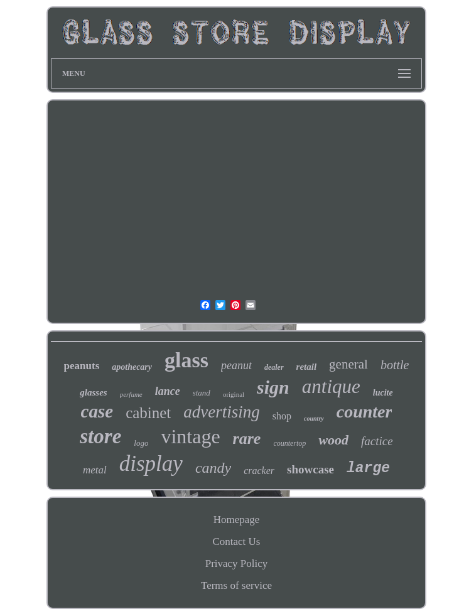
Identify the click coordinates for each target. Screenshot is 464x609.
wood (333, 440)
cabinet (148, 412)
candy (213, 468)
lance (167, 391)
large (368, 468)
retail (306, 367)
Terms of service (236, 585)
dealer (274, 367)
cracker (259, 470)
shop (281, 416)
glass (186, 360)
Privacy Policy (236, 563)
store (100, 436)
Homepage (236, 519)
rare (247, 438)
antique (331, 386)
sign (273, 387)
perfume (131, 394)
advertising (221, 411)
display (151, 463)
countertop (289, 443)
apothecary (132, 367)
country (314, 418)
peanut (236, 365)
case (97, 411)
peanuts (82, 366)
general (348, 364)
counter (364, 411)
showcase (310, 469)
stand (201, 392)
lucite (383, 392)
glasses (93, 392)
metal (95, 470)
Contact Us (236, 541)
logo (141, 443)
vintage (190, 436)
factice (377, 441)
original (233, 394)
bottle (394, 365)
